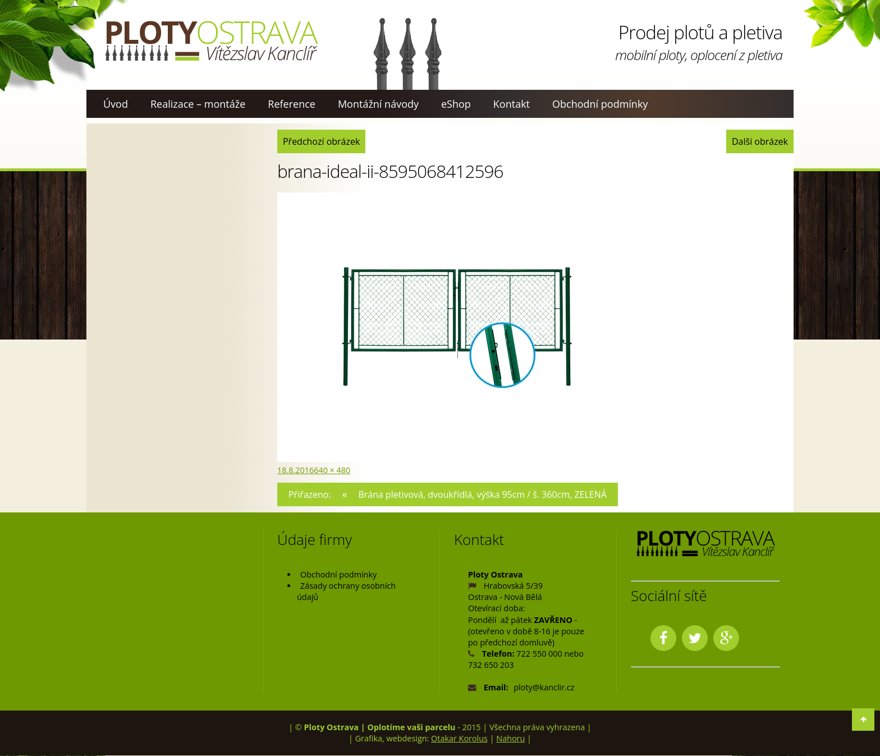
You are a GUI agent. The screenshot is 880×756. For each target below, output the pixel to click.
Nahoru (510, 738)
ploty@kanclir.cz (544, 687)
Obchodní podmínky (600, 104)
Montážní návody (378, 104)
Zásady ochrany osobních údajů (346, 592)
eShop (456, 104)
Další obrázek (759, 141)
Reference (291, 104)
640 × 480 (332, 470)
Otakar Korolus (459, 738)
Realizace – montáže (197, 104)
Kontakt (511, 104)
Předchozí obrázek (323, 141)
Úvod (115, 104)
